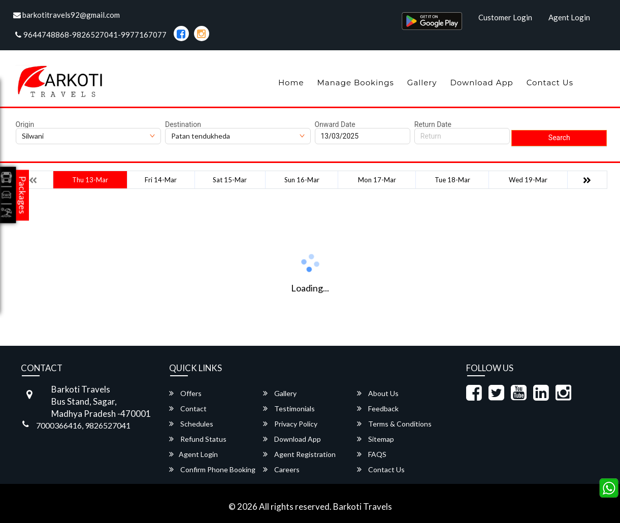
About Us (378, 393)
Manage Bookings (355, 82)
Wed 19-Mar (528, 180)
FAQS (371, 454)
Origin (25, 124)
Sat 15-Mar (230, 180)
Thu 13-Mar (90, 180)
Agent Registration (299, 454)
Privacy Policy (290, 423)
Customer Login (505, 17)
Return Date (432, 124)
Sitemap (375, 439)
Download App (481, 82)
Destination (183, 124)
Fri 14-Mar (161, 180)
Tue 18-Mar (452, 180)
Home (291, 82)
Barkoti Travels (362, 506)
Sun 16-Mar (301, 180)
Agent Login (569, 17)
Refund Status (197, 439)
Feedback (378, 408)
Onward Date (335, 124)
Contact (188, 408)
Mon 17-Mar (377, 180)
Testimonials (289, 408)
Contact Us (550, 82)
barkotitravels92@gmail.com (66, 14)
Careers (281, 469)
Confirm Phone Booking (212, 469)
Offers (185, 393)
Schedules (191, 423)
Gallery (422, 82)
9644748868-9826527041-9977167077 (91, 34)
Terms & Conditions (394, 423)
